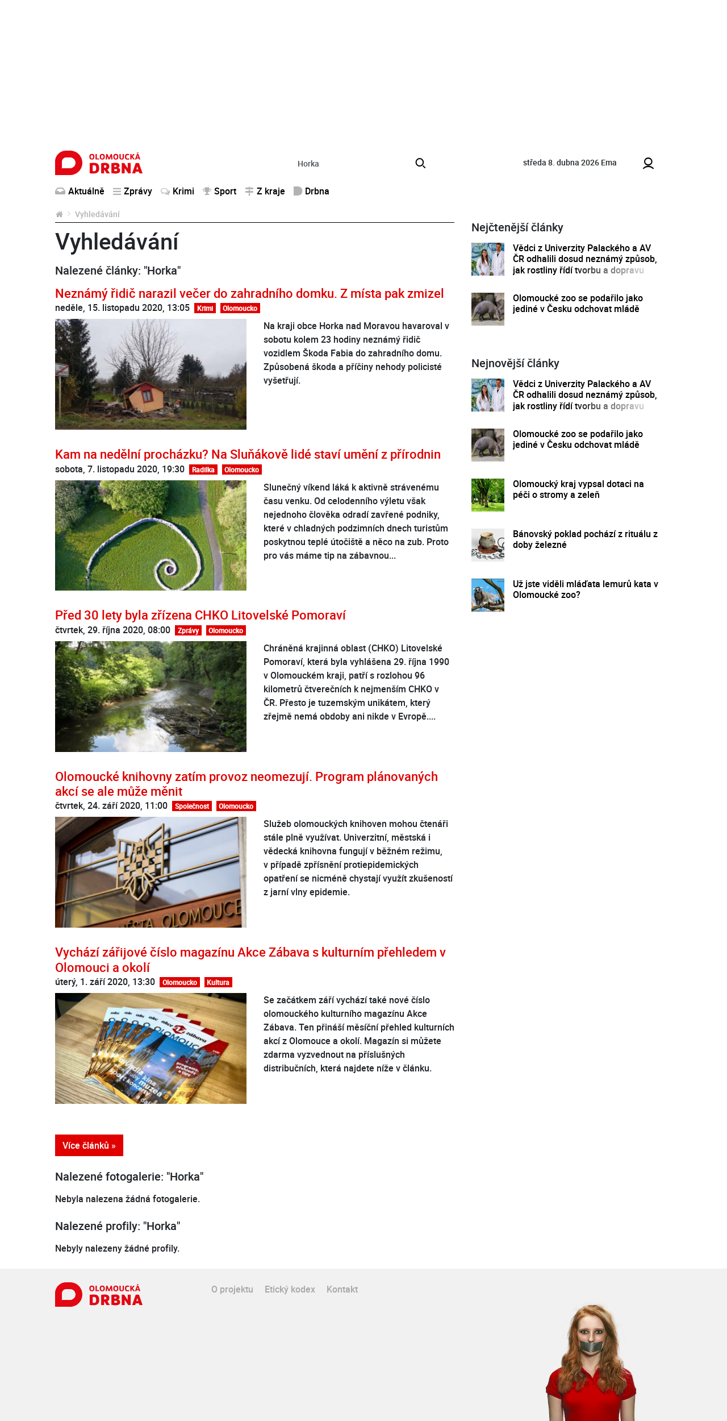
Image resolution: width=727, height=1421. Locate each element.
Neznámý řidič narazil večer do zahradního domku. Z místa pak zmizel (249, 293)
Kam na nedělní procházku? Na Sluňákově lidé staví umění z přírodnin (248, 454)
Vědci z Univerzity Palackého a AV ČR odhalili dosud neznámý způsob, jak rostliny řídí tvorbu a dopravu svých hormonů (585, 264)
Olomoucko (240, 308)
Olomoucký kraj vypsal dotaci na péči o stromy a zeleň (578, 490)
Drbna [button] (311, 191)
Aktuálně (80, 191)
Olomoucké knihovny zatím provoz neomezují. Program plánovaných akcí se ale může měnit (246, 783)
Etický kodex (290, 1289)
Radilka (203, 469)
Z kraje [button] (265, 191)
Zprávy (188, 630)
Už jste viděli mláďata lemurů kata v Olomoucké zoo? (585, 590)
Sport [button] (219, 191)
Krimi (177, 191)
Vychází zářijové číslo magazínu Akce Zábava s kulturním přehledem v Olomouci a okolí (250, 959)
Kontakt (342, 1289)
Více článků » (89, 1145)
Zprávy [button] (132, 191)
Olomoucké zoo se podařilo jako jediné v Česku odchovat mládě (578, 304)
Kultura (218, 982)
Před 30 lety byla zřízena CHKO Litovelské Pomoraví (200, 614)
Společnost (192, 806)
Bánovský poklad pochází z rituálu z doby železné (585, 540)
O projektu (232, 1289)
